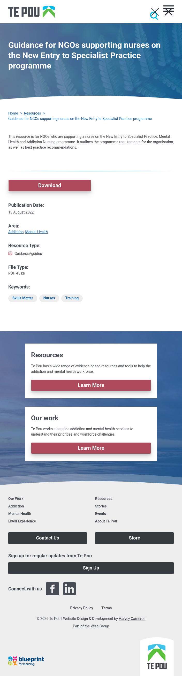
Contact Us (47, 538)
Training (72, 298)
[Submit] (154, 16)
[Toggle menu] (168, 8)
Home (13, 113)
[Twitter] (86, 588)
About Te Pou (106, 521)
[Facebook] (52, 588)
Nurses (49, 298)
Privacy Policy (81, 608)
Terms (106, 608)
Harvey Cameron (132, 619)
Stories (101, 506)
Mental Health (36, 232)
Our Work (16, 499)
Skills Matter (22, 298)
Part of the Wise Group (91, 626)
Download (49, 185)
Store (134, 538)
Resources (32, 113)
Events (100, 514)
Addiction (16, 232)
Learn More (91, 385)
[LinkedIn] (69, 588)
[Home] (31, 12)
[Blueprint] (26, 661)
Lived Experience (22, 521)
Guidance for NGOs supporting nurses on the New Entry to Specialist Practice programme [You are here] (80, 119)
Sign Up (91, 568)
